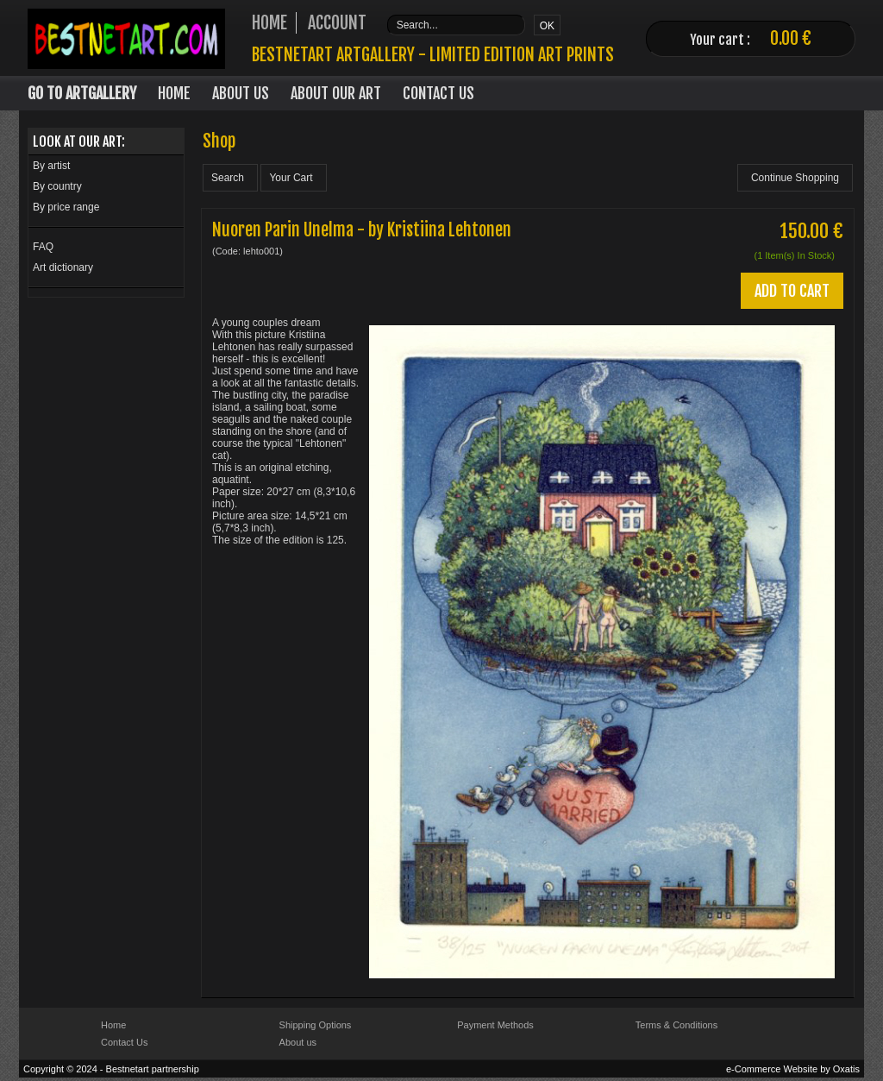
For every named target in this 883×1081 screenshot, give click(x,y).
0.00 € (790, 38)
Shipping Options (315, 1025)
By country (57, 186)
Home (174, 93)
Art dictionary (63, 267)
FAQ (43, 247)
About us (297, 1042)
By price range (66, 207)
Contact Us (438, 93)
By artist (51, 166)
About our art (336, 93)
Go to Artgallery (82, 93)
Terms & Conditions (676, 1025)
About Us (240, 93)
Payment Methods (495, 1025)
